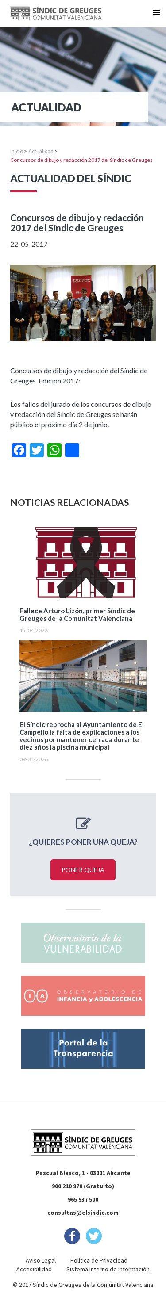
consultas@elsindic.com (83, 1213)
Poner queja (83, 869)
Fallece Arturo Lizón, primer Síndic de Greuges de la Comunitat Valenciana (77, 614)
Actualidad (41, 151)
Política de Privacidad (98, 1260)
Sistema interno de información (108, 1269)
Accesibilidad (34, 1269)
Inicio (16, 151)
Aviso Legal (41, 1260)
